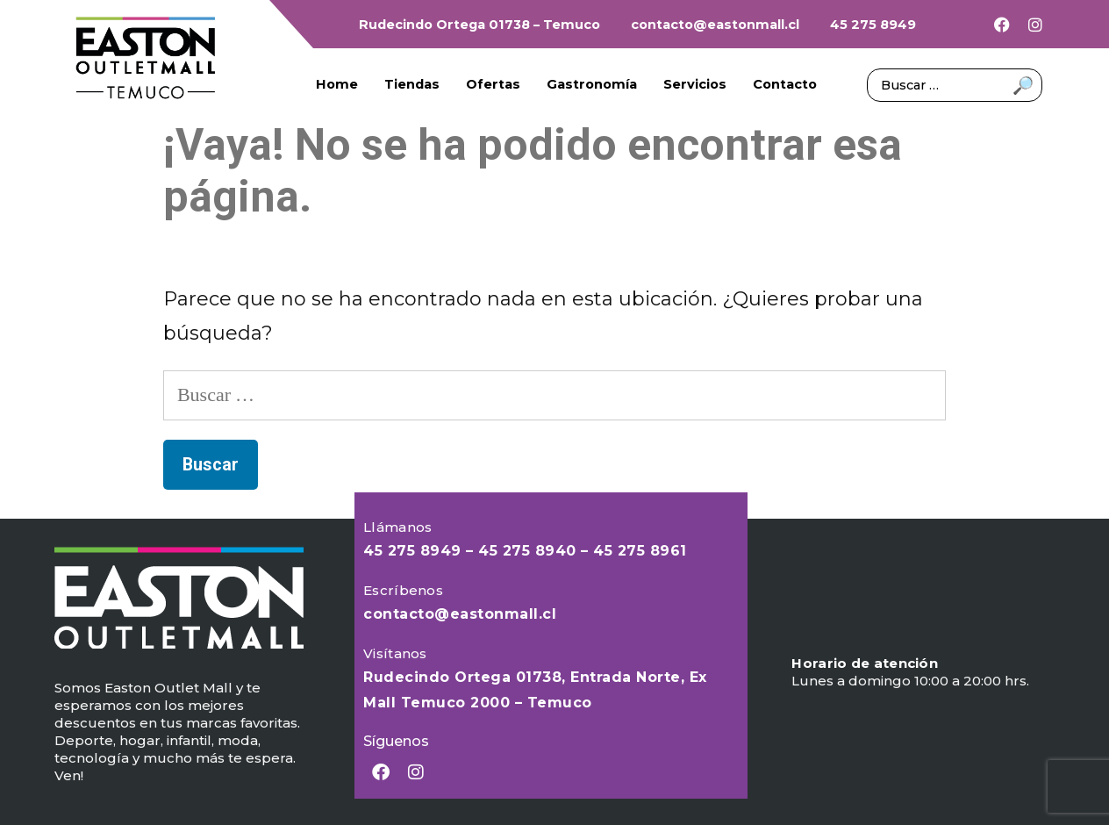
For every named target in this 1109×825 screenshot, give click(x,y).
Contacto (785, 84)
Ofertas (493, 84)
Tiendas (412, 84)
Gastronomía (592, 84)
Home (337, 84)
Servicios (694, 84)
